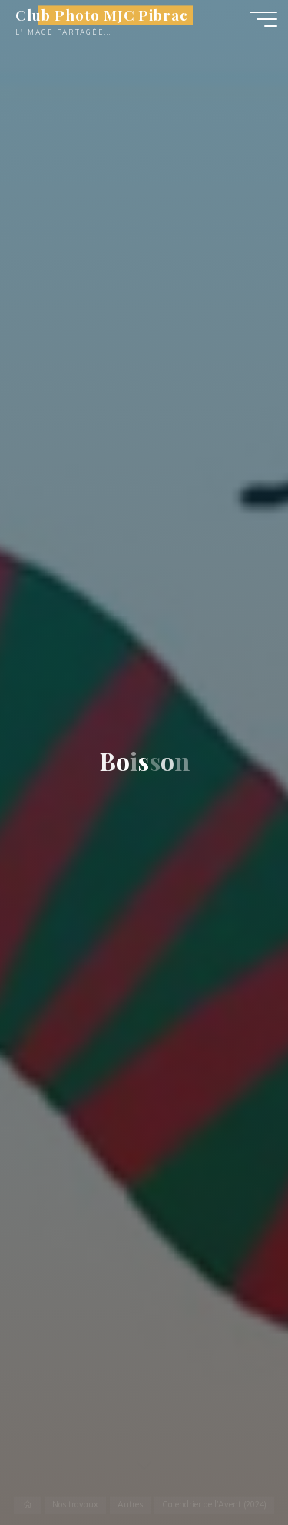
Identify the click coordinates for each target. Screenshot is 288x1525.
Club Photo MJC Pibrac (101, 15)
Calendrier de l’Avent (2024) (214, 1505)
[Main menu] (263, 19)
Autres (130, 1505)
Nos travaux (75, 1505)
